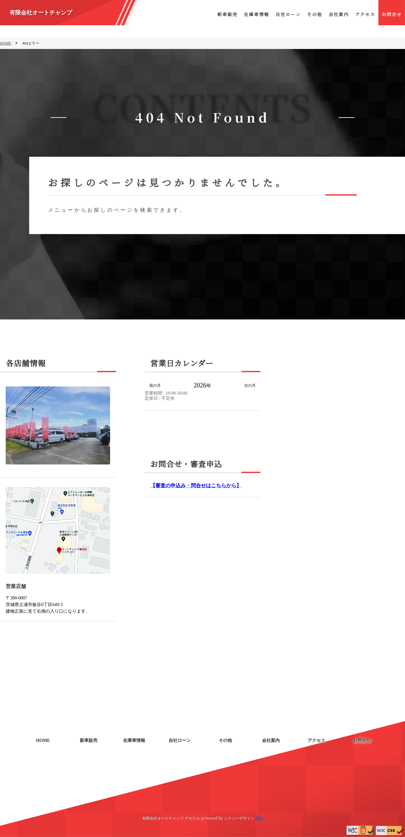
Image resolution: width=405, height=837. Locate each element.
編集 (259, 818)
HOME (5, 43)
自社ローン (288, 14)
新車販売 (227, 14)
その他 (314, 14)
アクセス (365, 14)
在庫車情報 (256, 14)
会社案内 (338, 14)
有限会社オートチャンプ (40, 12)
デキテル (192, 818)
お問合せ (392, 14)
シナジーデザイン (239, 818)
